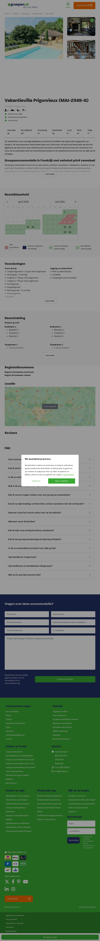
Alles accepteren (61, 481)
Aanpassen (36, 481)
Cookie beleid (68, 474)
